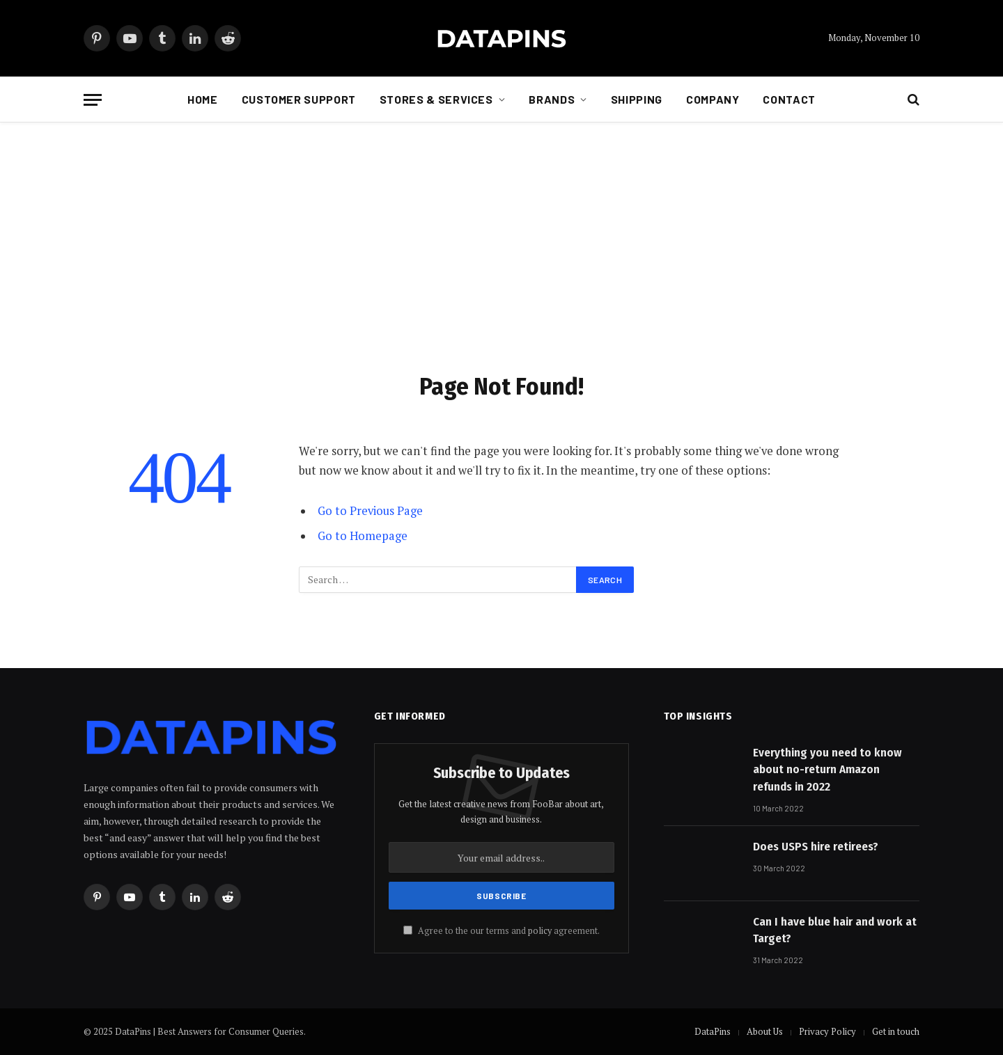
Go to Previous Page (370, 510)
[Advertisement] (501, 244)
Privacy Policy (827, 1031)
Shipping (636, 99)
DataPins (712, 1031)
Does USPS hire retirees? (815, 846)
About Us (765, 1031)
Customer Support (299, 99)
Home (202, 99)
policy (540, 931)
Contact (789, 99)
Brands (552, 99)
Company (712, 99)
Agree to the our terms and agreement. (501, 931)
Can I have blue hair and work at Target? (835, 930)
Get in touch (895, 1031)
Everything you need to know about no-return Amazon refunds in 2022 (827, 769)
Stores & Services (436, 99)
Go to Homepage (362, 536)
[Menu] (93, 100)
